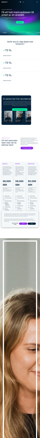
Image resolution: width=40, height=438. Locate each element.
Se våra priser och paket (27, 148)
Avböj (32, 223)
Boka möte (20, 22)
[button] (37, 2)
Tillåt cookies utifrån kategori (15, 224)
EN (23, 2)
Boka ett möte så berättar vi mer (19, 109)
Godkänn (23, 223)
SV (21, 2)
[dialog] (20, 219)
